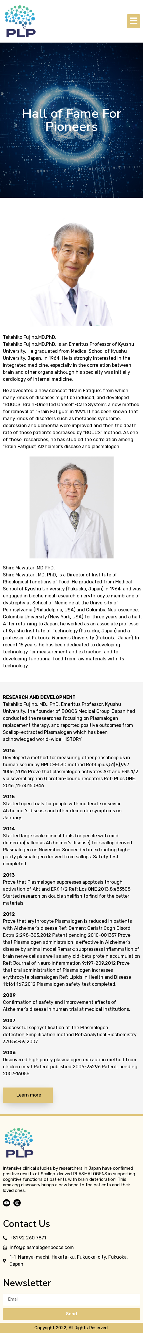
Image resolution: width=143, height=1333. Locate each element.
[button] (28, 1095)
